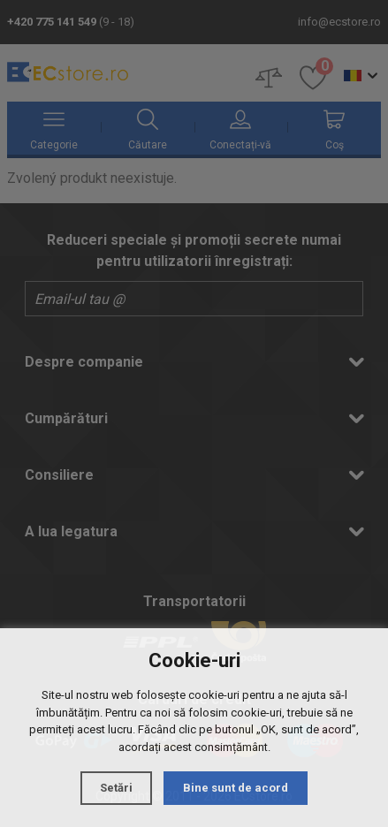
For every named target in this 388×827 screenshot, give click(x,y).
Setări (116, 787)
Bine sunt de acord (235, 787)
